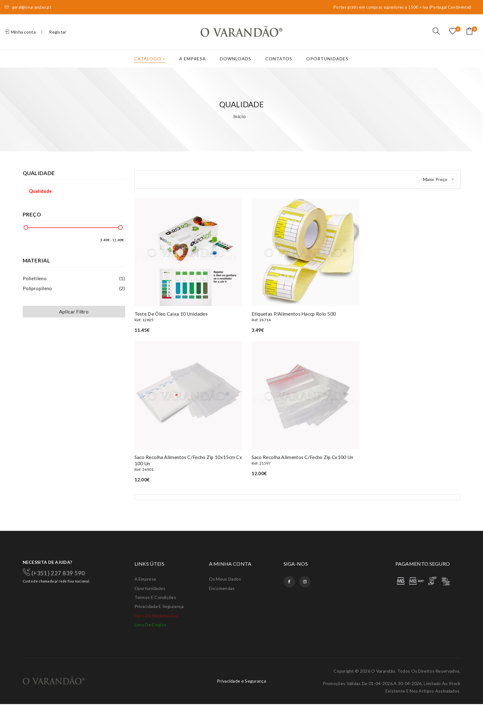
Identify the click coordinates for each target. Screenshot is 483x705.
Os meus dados (225, 579)
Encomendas (222, 588)
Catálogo (149, 63)
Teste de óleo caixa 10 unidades (185, 316)
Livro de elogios (150, 625)
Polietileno (74, 283)
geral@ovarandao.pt (28, 7)
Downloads (235, 63)
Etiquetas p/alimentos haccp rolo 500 (297, 316)
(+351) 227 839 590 (56, 572)
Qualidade (40, 195)
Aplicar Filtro (74, 316)
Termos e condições (155, 597)
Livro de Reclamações (156, 616)
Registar (57, 34)
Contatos (278, 63)
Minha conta (20, 34)
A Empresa (192, 63)
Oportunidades (327, 63)
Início (239, 120)
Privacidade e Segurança (159, 607)
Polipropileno (74, 293)
